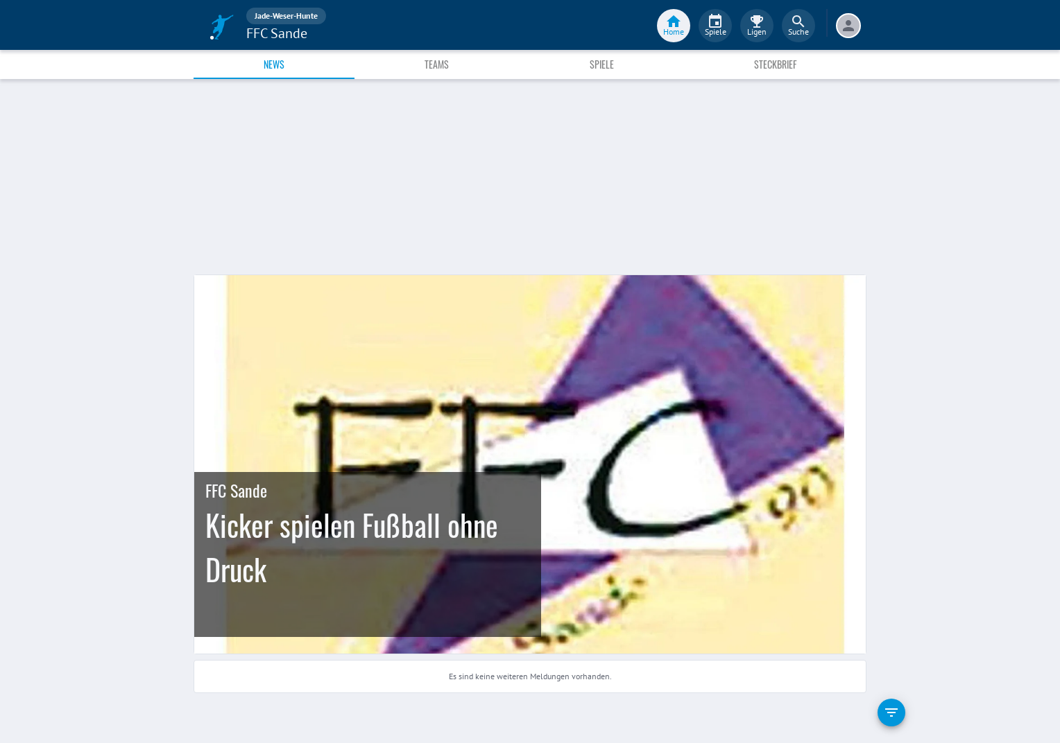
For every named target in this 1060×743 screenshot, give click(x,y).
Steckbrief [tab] (775, 64)
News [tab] (274, 64)
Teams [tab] (437, 64)
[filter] (891, 712)
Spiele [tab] (602, 64)
